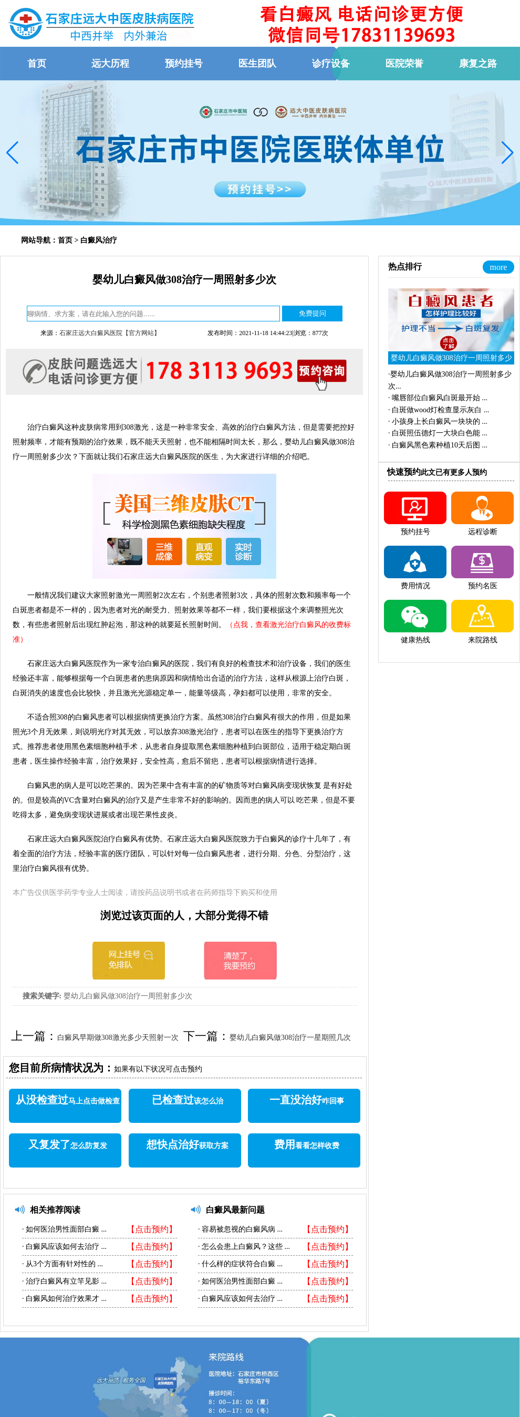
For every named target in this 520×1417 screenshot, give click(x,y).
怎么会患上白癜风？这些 (242, 1247)
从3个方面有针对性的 (61, 1264)
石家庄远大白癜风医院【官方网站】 (109, 333)
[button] (12, 152)
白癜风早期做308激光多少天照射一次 (118, 1037)
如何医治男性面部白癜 (62, 1229)
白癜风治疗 (98, 240)
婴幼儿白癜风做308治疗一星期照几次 (290, 1037)
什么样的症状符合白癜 (238, 1264)
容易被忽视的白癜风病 (238, 1229)
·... (437, 398)
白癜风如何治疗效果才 (62, 1299)
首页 (65, 240)
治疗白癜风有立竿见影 (62, 1281)
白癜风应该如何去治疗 (62, 1247)
